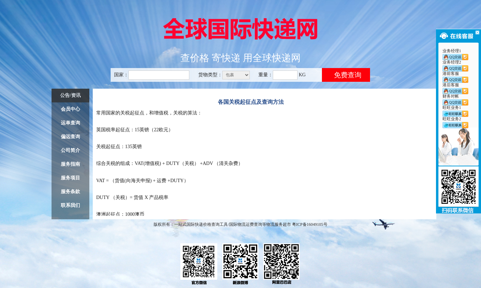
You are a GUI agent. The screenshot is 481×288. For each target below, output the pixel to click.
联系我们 (70, 205)
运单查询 (70, 122)
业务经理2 (455, 65)
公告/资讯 (70, 95)
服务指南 (70, 164)
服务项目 (70, 177)
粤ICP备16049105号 (309, 224)
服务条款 (70, 191)
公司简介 (70, 150)
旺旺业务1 (455, 111)
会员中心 (70, 109)
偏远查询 (70, 136)
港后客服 (455, 88)
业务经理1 (455, 54)
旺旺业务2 (455, 122)
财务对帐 (455, 100)
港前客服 (455, 77)
